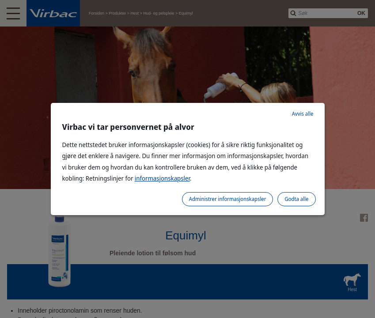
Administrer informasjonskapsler (227, 199)
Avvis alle (303, 113)
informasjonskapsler (162, 178)
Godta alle (296, 199)
